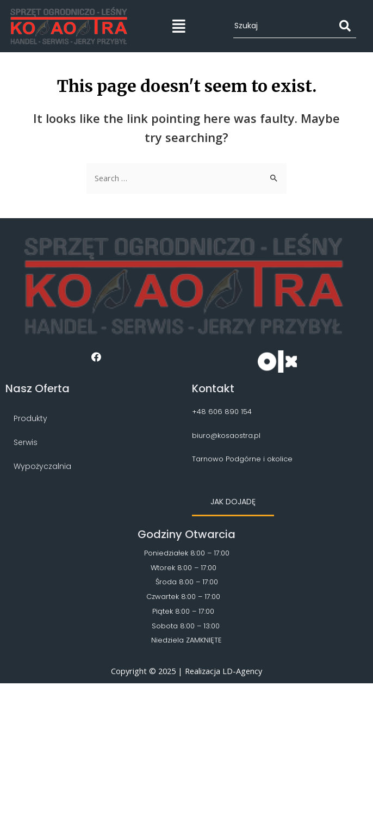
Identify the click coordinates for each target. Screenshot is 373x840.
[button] (233, 502)
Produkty (30, 418)
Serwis (26, 442)
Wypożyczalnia (42, 466)
